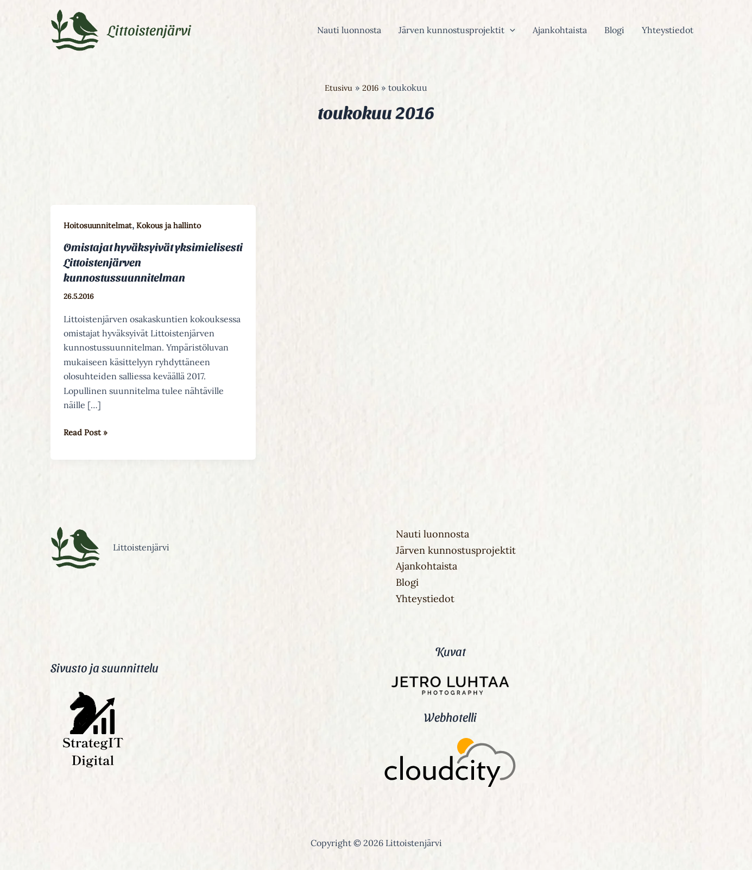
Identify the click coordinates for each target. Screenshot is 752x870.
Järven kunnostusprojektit (457, 30)
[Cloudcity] (450, 764)
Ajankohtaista (560, 29)
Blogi (614, 29)
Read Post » (87, 430)
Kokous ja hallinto (173, 225)
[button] (509, 30)
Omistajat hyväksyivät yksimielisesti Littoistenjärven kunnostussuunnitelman (140, 262)
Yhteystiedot (667, 29)
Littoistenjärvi (149, 29)
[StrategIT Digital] (91, 766)
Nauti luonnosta (349, 29)
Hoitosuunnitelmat (99, 225)
